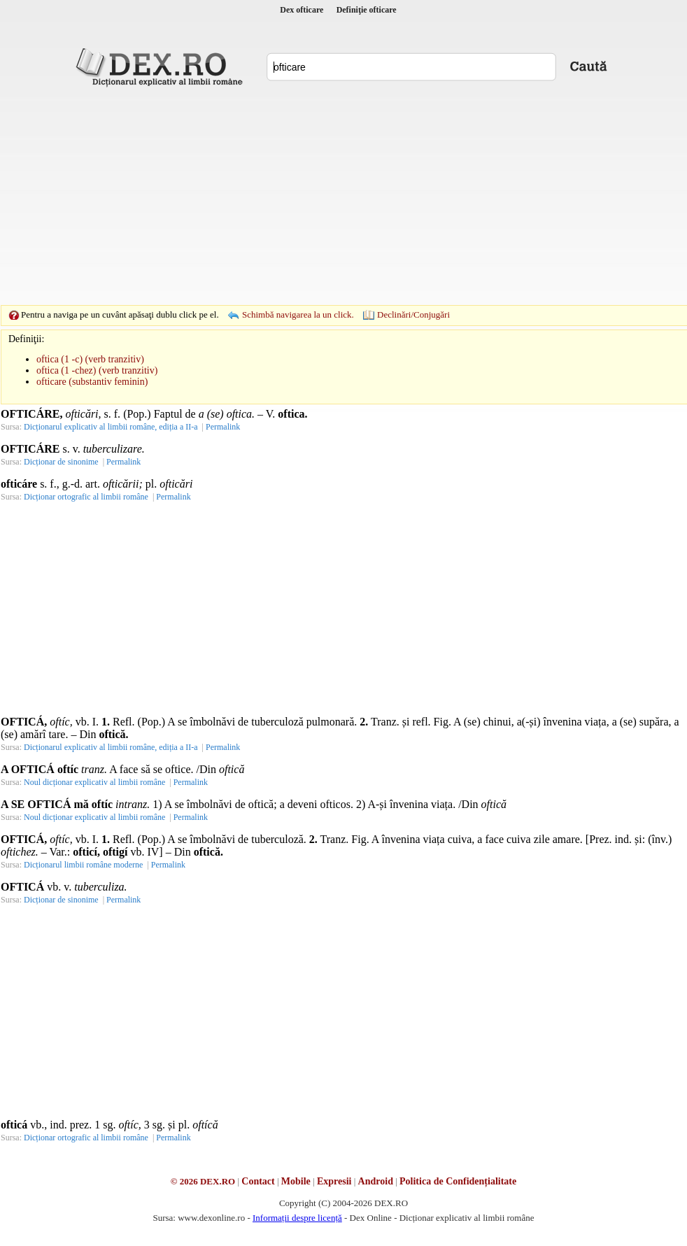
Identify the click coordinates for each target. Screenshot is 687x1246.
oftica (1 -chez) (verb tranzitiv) (96, 370)
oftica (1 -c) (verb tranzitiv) (90, 359)
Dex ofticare (301, 10)
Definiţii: (26, 339)
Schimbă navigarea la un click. (298, 314)
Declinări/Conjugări (413, 314)
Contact (257, 1181)
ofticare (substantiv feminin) (92, 381)
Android (375, 1181)
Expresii (334, 1181)
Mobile (296, 1181)
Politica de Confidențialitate (457, 1181)
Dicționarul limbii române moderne (83, 865)
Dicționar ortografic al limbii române (86, 497)
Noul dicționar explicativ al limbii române (94, 782)
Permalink (223, 427)
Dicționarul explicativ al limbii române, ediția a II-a (111, 427)
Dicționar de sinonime (61, 462)
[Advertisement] (322, 196)
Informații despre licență (297, 1217)
